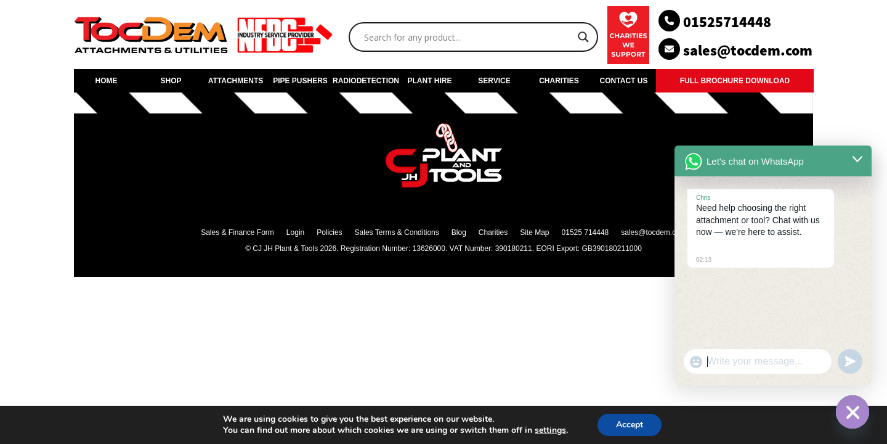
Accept (629, 424)
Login (295, 232)
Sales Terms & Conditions (397, 232)
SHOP (170, 80)
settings (550, 430)
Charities (493, 232)
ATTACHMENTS (236, 80)
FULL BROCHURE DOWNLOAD (735, 80)
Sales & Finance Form (237, 232)
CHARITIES (559, 80)
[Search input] (468, 37)
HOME (106, 80)
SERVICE (494, 80)
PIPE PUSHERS (300, 80)
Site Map (534, 232)
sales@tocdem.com (653, 232)
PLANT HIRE (430, 80)
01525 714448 (585, 232)
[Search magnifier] (583, 37)
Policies (329, 232)
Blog (459, 232)
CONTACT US (624, 80)
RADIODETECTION (365, 80)
